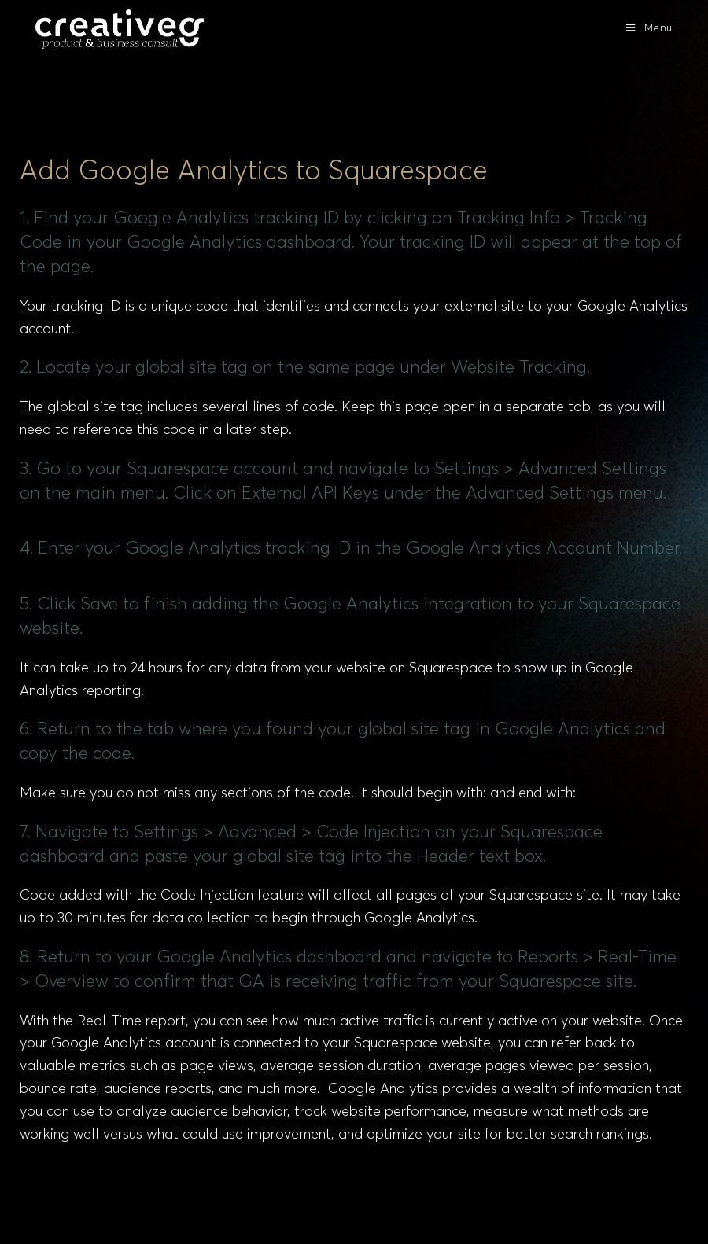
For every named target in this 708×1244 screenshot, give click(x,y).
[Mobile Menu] (649, 29)
